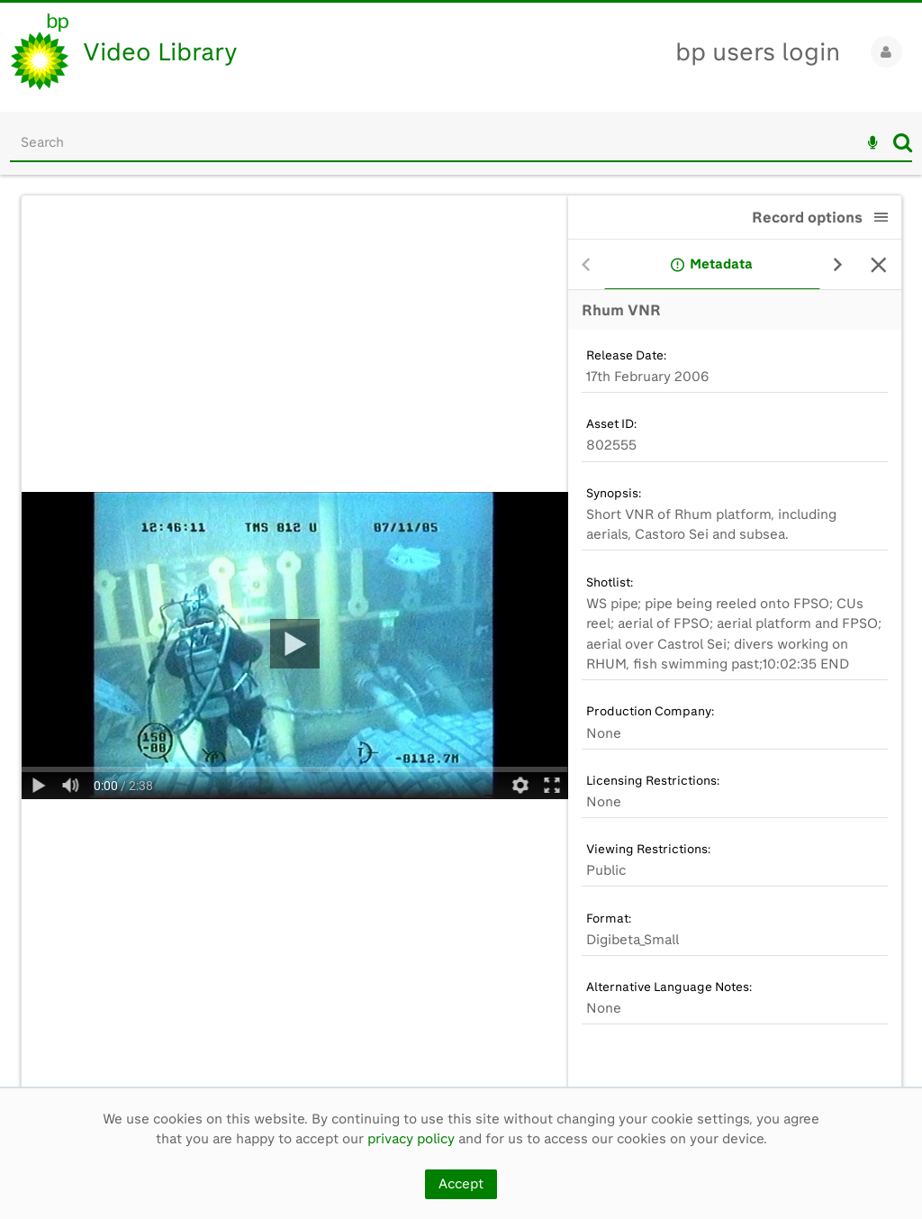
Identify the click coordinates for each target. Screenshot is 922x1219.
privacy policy (411, 1139)
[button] (881, 217)
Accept (461, 1184)
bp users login (757, 52)
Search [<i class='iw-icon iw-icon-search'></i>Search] (902, 142)
